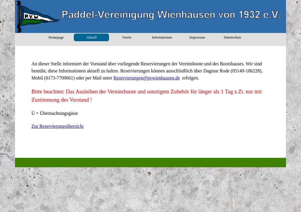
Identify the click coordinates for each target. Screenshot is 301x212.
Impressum (197, 37)
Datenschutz (232, 37)
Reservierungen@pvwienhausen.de (146, 77)
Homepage (56, 37)
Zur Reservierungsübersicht (57, 126)
